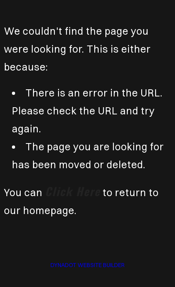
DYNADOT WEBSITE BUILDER (87, 265)
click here (72, 191)
